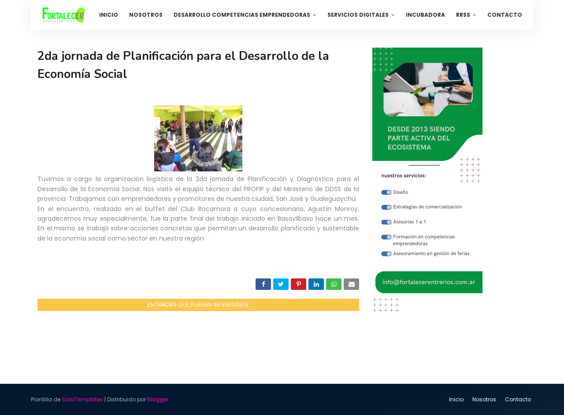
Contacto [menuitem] (504, 15)
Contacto (518, 399)
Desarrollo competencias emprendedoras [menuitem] (242, 15)
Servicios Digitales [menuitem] (358, 15)
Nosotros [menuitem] (146, 15)
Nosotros (484, 399)
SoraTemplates (82, 399)
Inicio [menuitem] (108, 15)
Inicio (456, 399)
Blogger (157, 399)
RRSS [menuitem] (463, 15)
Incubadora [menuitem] (425, 15)
